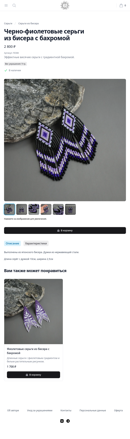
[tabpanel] (65, 255)
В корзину (64, 230)
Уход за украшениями (39, 410)
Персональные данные (93, 410)
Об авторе (13, 410)
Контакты (65, 410)
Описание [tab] (12, 243)
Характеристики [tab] (36, 243)
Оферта (118, 410)
